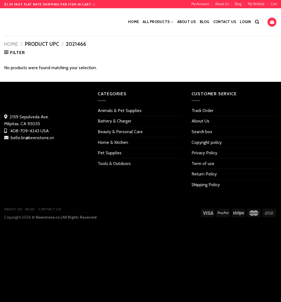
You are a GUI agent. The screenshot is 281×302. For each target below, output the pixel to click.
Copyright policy (207, 142)
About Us (222, 4)
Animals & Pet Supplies (120, 110)
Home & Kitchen (113, 142)
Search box (202, 131)
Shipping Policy (206, 184)
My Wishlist (256, 4)
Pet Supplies (110, 152)
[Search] (257, 22)
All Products (158, 22)
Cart (274, 4)
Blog (238, 4)
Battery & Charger (114, 121)
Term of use (203, 163)
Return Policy (204, 174)
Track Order (202, 110)
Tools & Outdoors (114, 163)
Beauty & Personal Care (120, 131)
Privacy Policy (204, 152)
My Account (200, 4)
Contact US (224, 22)
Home (133, 22)
